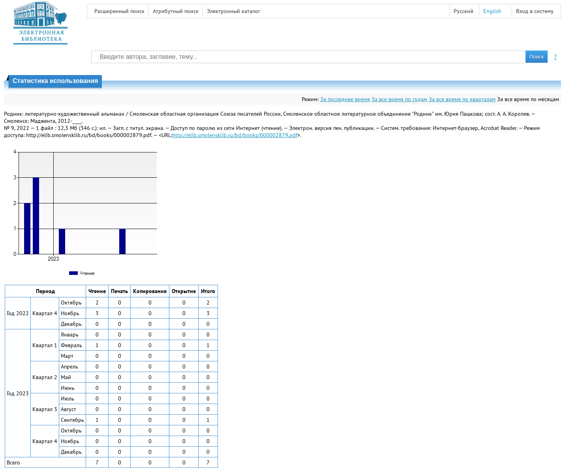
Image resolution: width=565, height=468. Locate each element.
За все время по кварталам (462, 99)
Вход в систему (535, 11)
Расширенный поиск (119, 11)
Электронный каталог (233, 11)
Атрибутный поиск (176, 11)
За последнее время (345, 99)
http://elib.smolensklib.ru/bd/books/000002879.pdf (234, 135)
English (492, 11)
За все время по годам (399, 99)
